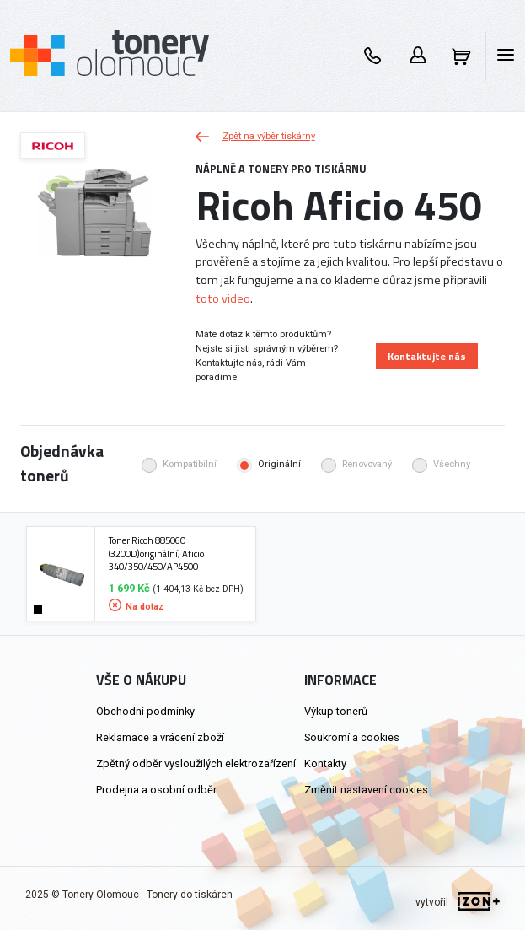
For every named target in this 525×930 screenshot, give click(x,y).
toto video (223, 298)
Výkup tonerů (335, 711)
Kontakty (325, 763)
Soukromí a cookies (351, 737)
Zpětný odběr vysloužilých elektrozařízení (196, 763)
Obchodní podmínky (145, 711)
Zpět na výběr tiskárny (255, 136)
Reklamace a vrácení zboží (160, 737)
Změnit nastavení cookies (366, 789)
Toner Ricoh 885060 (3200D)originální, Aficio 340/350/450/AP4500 (156, 553)
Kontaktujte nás (427, 356)
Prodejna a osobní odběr (156, 789)
